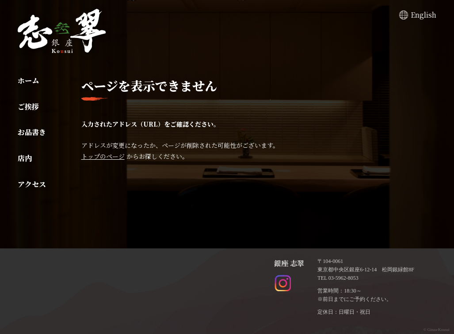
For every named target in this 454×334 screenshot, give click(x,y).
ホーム (28, 80)
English (423, 15)
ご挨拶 (28, 106)
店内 (25, 158)
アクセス (32, 184)
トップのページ (103, 156)
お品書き (32, 132)
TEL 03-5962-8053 (338, 278)
